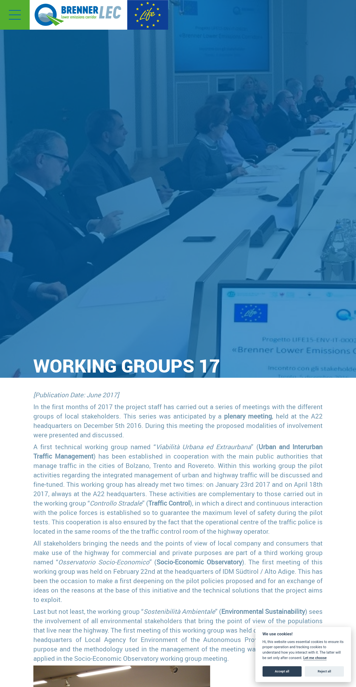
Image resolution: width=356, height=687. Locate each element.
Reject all (324, 671)
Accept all (282, 671)
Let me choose (315, 658)
